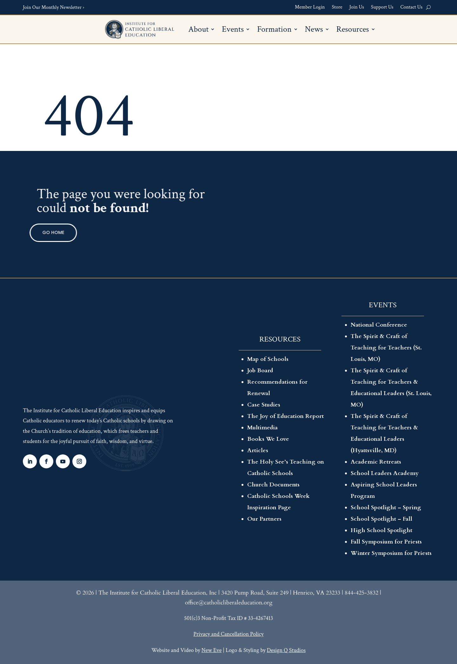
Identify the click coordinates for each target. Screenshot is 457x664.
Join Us (356, 7)
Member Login (310, 7)
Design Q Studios (286, 650)
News (314, 30)
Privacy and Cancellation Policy (228, 634)
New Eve (212, 650)
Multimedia (262, 428)
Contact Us (411, 7)
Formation (274, 30)
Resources (352, 30)
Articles (257, 450)
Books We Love (268, 439)
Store (337, 7)
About (198, 30)
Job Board (260, 370)
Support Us (382, 7)
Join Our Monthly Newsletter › (53, 7)
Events (233, 30)
